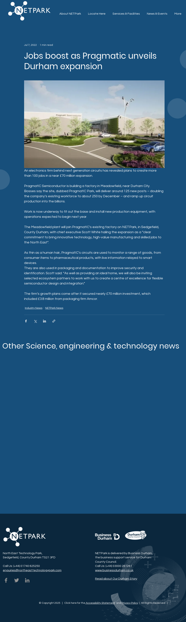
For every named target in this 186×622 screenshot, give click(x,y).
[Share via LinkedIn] (44, 321)
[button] (126, 12)
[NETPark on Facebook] (6, 580)
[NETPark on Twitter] (16, 580)
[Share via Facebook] (26, 321)
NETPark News (54, 308)
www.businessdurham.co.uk (114, 570)
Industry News (33, 308)
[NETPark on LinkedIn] (27, 580)
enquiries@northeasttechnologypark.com (32, 570)
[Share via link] (54, 321)
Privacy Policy (130, 603)
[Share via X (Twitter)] (35, 321)
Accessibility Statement (100, 603)
